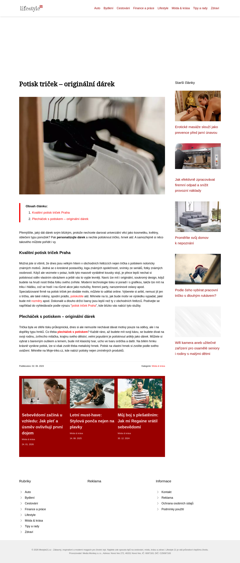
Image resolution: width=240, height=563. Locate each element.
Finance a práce (143, 8)
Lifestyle (163, 8)
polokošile (77, 296)
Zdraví (215, 8)
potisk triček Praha (84, 305)
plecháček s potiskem (73, 332)
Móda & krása (181, 8)
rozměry (36, 301)
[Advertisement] (120, 41)
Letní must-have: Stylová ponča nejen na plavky (92, 421)
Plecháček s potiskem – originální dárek (60, 219)
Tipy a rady (200, 8)
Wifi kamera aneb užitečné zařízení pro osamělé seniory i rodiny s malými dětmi (197, 348)
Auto (97, 8)
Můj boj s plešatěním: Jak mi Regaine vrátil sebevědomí (138, 421)
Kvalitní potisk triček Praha (51, 212)
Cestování (123, 8)
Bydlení (109, 8)
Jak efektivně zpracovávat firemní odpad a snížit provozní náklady (195, 185)
